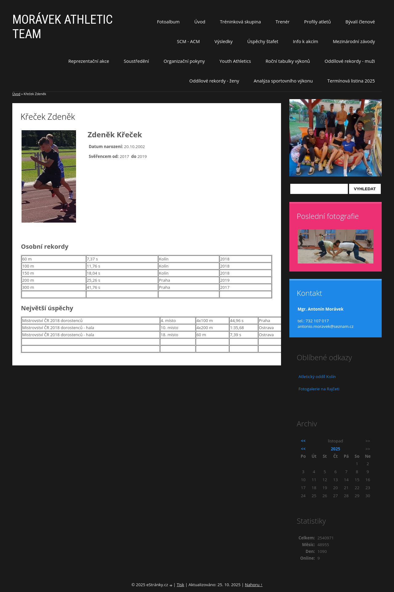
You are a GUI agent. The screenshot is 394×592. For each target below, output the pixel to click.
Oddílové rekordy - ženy (214, 81)
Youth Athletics (235, 61)
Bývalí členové (360, 21)
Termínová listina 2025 (351, 81)
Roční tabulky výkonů (288, 61)
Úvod (199, 21)
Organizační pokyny (184, 61)
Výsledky (224, 41)
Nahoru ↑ (254, 584)
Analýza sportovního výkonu (283, 81)
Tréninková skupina (240, 21)
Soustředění (136, 61)
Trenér (282, 21)
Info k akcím (305, 41)
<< (303, 441)
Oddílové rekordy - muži (350, 61)
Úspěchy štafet (262, 41)
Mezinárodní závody (354, 41)
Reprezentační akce (88, 61)
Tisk (180, 584)
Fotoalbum (168, 21)
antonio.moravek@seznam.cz (326, 326)
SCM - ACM (188, 41)
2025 (335, 449)
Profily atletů (317, 21)
